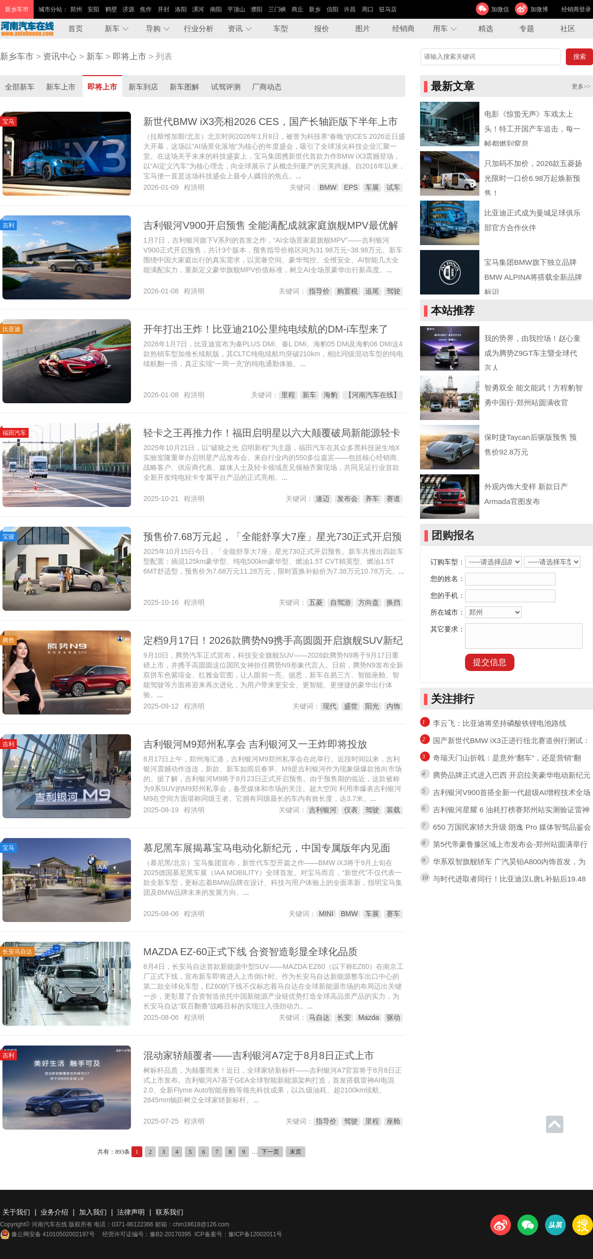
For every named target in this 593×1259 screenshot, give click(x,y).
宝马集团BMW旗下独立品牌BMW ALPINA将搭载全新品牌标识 (533, 277)
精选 (485, 28)
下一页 (270, 1151)
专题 (526, 28)
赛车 (393, 914)
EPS (351, 187)
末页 (295, 1151)
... (298, 176)
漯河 (198, 9)
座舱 (393, 1121)
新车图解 (184, 87)
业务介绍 (54, 1212)
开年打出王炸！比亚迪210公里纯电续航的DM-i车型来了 (265, 329)
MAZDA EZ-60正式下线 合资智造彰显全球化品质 (250, 951)
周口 (368, 9)
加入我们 (93, 1212)
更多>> (581, 86)
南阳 (216, 9)
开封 (163, 9)
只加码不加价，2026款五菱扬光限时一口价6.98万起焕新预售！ (533, 178)
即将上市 (129, 56)
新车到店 (143, 87)
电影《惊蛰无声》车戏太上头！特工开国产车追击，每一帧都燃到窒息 (532, 129)
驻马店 (388, 9)
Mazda (368, 1017)
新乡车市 (17, 56)
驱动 (393, 1017)
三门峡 (277, 9)
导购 (153, 28)
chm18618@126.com (201, 1224)
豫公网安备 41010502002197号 (47, 1234)
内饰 (393, 706)
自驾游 (340, 602)
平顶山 (236, 9)
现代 (330, 706)
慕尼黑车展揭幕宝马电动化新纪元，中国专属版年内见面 (266, 847)
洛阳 (181, 9)
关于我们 (16, 1212)
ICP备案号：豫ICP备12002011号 (238, 1234)
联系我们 (169, 1212)
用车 (440, 28)
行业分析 (198, 28)
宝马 (8, 121)
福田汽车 (14, 432)
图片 (362, 28)
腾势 (8, 640)
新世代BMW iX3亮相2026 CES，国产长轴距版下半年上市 (270, 121)
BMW (328, 187)
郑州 (76, 9)
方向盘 (368, 602)
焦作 (146, 9)
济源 (128, 9)
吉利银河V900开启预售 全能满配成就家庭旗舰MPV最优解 (270, 225)
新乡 (315, 9)
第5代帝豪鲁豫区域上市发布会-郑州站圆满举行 (510, 844)
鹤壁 (111, 9)
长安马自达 (17, 951)
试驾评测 (226, 87)
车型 (280, 28)
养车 (372, 499)
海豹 (331, 395)
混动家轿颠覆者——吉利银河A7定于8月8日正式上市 (258, 1055)
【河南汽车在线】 (372, 395)
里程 (288, 395)
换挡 (393, 602)
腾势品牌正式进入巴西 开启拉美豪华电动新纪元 (512, 775)
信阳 (333, 9)
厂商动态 (267, 87)
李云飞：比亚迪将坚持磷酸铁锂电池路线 (499, 723)
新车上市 (61, 87)
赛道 (393, 499)
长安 (344, 1017)
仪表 (351, 810)
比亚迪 (11, 329)
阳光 (372, 706)
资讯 (235, 28)
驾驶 (393, 291)
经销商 (403, 28)
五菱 (316, 602)
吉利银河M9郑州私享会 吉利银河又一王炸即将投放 (255, 744)
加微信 (500, 9)
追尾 (372, 291)
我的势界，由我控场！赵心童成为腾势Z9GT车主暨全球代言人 (532, 353)
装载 (393, 810)
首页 (75, 28)
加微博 (539, 9)
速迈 (323, 499)
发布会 (347, 499)
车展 (372, 187)
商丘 (297, 9)
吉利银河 (323, 810)
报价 (321, 28)
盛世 (351, 706)
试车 (393, 187)
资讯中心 (60, 56)
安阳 (93, 9)
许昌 (350, 9)
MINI (326, 914)
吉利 (8, 225)
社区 (567, 28)
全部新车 (20, 87)
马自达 (319, 1017)
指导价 (319, 291)
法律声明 (131, 1212)
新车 (112, 28)
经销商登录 (576, 9)
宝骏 (8, 536)
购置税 (347, 291)
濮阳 (256, 9)
